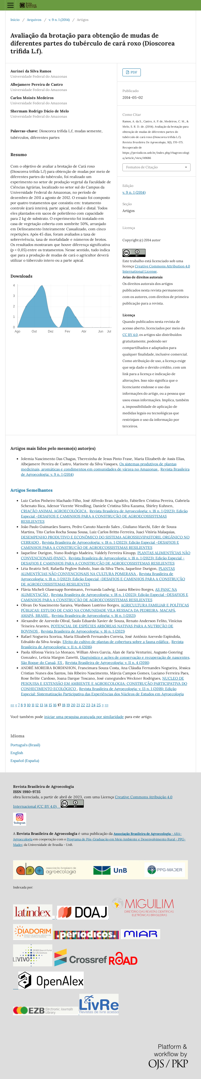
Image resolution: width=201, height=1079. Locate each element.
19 (68, 705)
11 (33, 705)
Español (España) (24, 760)
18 (63, 705)
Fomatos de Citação (142, 167)
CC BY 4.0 (130, 334)
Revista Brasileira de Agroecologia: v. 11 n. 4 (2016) (107, 662)
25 (99, 705)
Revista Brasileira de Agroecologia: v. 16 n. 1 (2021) (94, 615)
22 (83, 705)
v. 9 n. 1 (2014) (59, 20)
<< (12, 705)
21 (78, 705)
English (16, 752)
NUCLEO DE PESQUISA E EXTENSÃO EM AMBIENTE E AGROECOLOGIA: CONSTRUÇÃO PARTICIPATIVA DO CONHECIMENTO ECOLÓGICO (104, 683)
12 (37, 705)
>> (106, 705)
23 (88, 705)
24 (93, 705)
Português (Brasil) (25, 745)
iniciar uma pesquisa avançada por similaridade (84, 716)
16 (55, 705)
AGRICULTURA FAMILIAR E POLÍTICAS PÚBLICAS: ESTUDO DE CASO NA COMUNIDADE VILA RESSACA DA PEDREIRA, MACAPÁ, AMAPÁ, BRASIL (105, 610)
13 (41, 705)
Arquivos (34, 20)
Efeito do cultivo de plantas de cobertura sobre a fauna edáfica (116, 641)
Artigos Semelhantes (31, 490)
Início (15, 20)
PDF (133, 72)
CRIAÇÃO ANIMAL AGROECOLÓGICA (54, 511)
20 (73, 705)
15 (50, 705)
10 (29, 705)
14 (46, 705)
